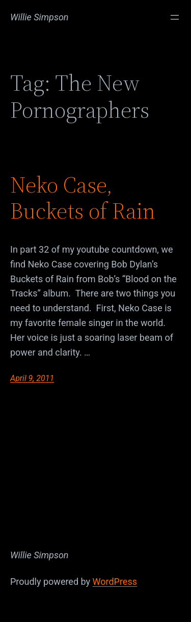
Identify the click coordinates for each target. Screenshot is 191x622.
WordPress (115, 581)
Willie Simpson (39, 17)
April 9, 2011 (32, 378)
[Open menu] (175, 17)
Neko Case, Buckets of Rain (82, 198)
